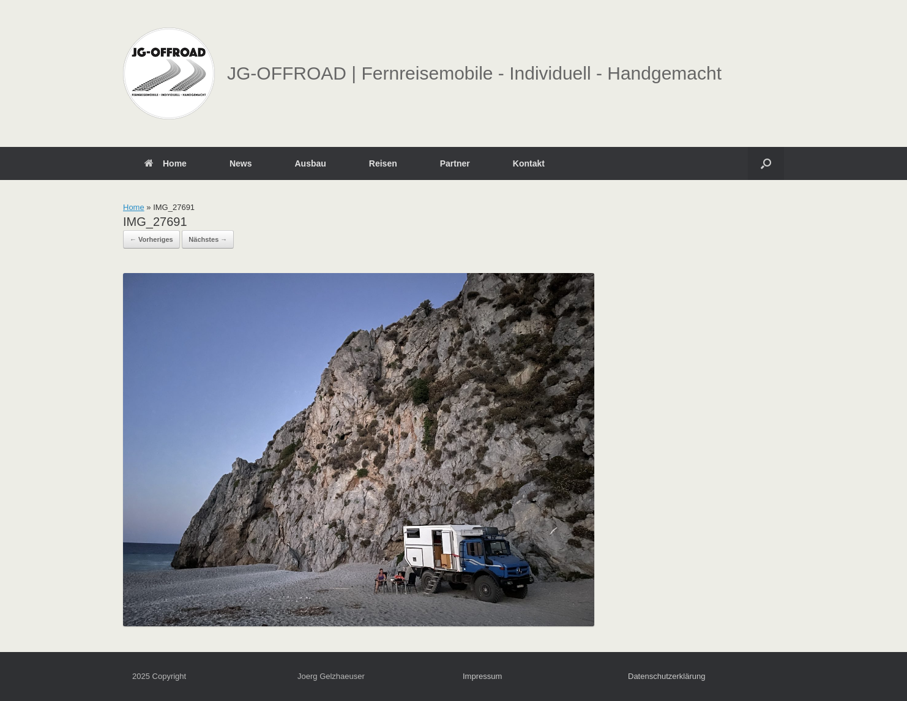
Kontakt (529, 163)
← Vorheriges (151, 239)
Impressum (482, 676)
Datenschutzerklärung (666, 676)
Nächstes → (207, 239)
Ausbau (310, 163)
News (241, 163)
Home (165, 163)
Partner (455, 163)
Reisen (383, 163)
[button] (766, 163)
